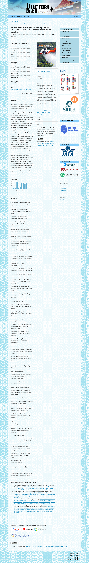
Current (13, 16)
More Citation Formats (43, 103)
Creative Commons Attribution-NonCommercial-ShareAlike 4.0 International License (45, 143)
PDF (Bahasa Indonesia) (44, 71)
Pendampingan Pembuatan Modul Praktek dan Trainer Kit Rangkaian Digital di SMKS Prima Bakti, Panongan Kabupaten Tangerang (34, 508)
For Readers (63, 186)
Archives (19, 16)
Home (12, 21)
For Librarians (63, 190)
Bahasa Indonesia (64, 202)
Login (77, 1)
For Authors (63, 188)
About (26, 16)
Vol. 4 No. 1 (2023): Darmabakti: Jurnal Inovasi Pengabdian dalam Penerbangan (28, 23)
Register (72, 1)
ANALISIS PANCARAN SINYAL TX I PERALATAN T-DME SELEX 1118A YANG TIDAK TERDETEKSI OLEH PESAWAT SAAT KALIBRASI (34, 500)
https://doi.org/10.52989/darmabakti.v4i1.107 (22, 89)
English (62, 199)
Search (77, 16)
